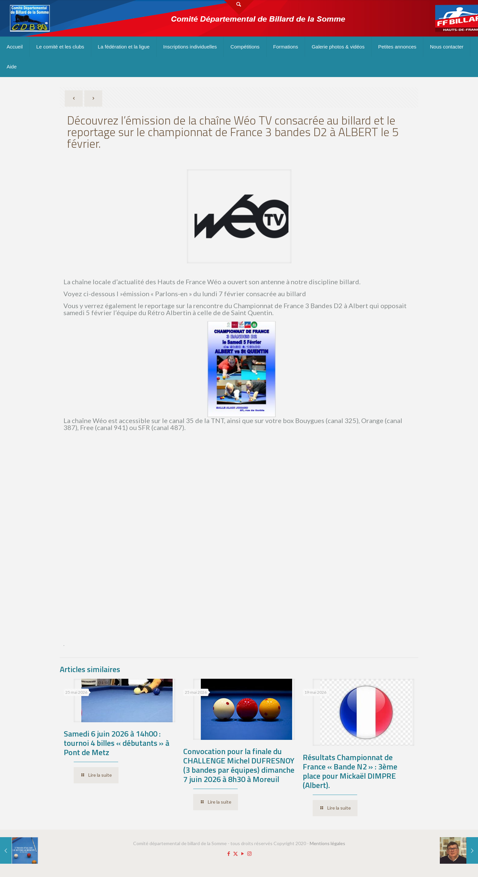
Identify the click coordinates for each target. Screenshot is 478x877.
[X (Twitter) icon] (235, 853)
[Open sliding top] (239, 7)
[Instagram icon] (249, 853)
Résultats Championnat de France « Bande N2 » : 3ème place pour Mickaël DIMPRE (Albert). (350, 771)
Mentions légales (327, 843)
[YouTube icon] (242, 853)
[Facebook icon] (228, 853)
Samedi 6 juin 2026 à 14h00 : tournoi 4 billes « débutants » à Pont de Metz (116, 743)
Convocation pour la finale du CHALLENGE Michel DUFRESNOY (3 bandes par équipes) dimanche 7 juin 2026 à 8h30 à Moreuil (238, 765)
